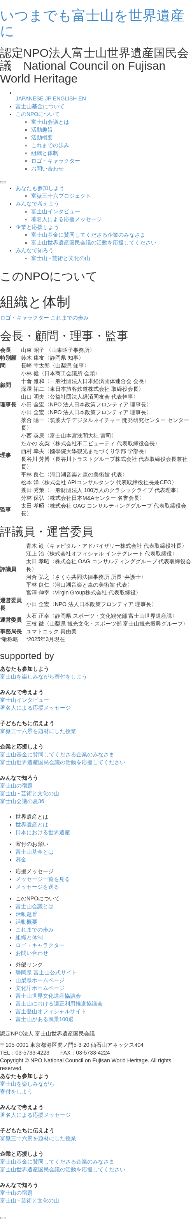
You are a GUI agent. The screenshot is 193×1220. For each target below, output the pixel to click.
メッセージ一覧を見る (43, 879)
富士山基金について (40, 106)
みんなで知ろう (35, 250)
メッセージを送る (37, 887)
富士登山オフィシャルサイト (51, 1011)
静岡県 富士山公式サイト (46, 972)
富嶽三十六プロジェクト (61, 196)
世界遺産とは (32, 824)
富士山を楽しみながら (43, 676)
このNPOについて (38, 114)
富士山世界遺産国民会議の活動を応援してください (93, 242)
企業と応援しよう (37, 227)
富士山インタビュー (55, 211)
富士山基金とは (35, 852)
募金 (21, 859)
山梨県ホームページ (40, 980)
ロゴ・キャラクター (55, 161)
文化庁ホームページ (40, 988)
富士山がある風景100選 (45, 1019)
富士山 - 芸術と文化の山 (60, 258)
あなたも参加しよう (40, 188)
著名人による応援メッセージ (66, 219)
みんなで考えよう (37, 203)
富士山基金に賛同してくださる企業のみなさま (88, 235)
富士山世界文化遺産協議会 (48, 996)
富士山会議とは (50, 122)
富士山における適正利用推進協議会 (59, 1003)
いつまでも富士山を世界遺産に (92, 23)
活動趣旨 (42, 130)
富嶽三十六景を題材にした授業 (38, 731)
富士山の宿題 (16, 785)
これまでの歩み (50, 145)
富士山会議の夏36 (22, 801)
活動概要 (42, 137)
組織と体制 (44, 153)
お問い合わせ (47, 168)
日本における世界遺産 (43, 832)
